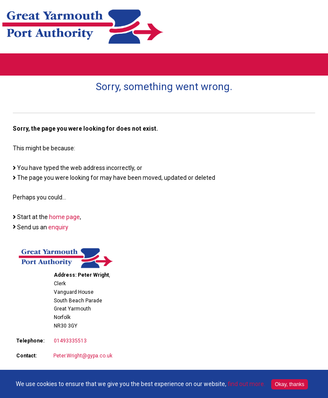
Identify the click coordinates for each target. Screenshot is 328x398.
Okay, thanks (289, 384)
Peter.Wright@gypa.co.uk (82, 356)
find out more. (246, 383)
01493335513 (70, 341)
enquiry (58, 227)
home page (64, 217)
